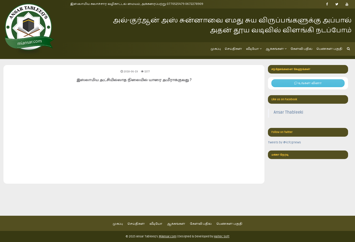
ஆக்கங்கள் (276, 49)
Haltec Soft (221, 236)
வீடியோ (254, 49)
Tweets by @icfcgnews (284, 142)
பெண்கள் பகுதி (329, 49)
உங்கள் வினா (308, 83)
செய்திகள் (233, 49)
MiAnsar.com (167, 236)
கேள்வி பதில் (302, 49)
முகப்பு (216, 49)
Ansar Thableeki (288, 112)
